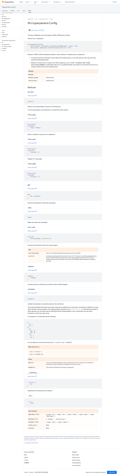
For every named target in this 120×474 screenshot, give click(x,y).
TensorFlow (30, 19)
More (51, 19)
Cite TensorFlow (76, 465)
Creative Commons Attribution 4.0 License (69, 436)
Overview (5, 10)
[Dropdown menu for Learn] (31, 2)
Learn (27, 2)
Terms (26, 472)
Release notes (76, 457)
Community (56, 2)
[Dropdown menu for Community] (62, 2)
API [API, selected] (35, 2)
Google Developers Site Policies (51, 438)
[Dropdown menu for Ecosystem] (50, 2)
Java (24, 10)
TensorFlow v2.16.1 (9, 7)
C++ (18, 10)
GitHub (115, 2)
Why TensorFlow (69, 2)
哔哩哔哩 (26, 462)
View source (31, 95)
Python (12, 10)
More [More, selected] (29, 10)
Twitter (26, 460)
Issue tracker (75, 454)
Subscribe (112, 472)
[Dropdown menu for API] (38, 2)
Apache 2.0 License (29, 438)
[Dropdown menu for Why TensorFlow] (76, 2)
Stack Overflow (76, 460)
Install (21, 2)
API (36, 19)
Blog (25, 454)
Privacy (31, 472)
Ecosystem (45, 2)
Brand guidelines (76, 462)
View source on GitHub (36, 30)
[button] (11, 15)
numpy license (32, 439)
